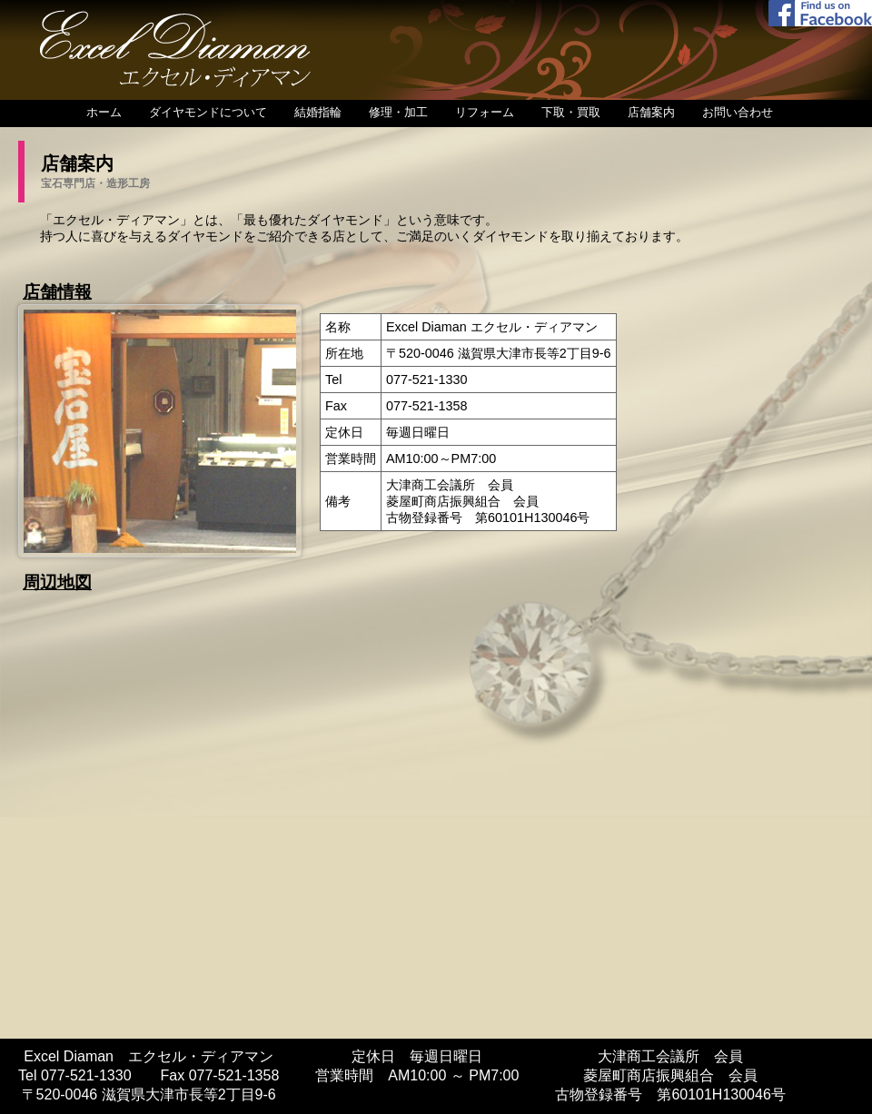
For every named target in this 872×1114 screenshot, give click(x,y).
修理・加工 (398, 112)
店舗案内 (651, 112)
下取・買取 (570, 112)
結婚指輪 (318, 112)
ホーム (104, 112)
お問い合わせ (737, 112)
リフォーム (484, 112)
